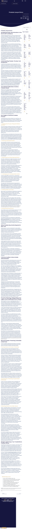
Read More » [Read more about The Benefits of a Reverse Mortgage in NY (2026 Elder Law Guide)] (24, 42)
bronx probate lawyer (3, 490)
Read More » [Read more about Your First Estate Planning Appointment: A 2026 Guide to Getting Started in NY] (24, 100)
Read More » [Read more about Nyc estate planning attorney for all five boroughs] (29, 41)
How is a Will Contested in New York (9, 478)
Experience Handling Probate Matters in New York (11, 485)
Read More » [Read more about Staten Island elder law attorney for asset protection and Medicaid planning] (24, 60)
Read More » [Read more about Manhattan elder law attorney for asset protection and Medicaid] (24, 78)
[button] (14, 1)
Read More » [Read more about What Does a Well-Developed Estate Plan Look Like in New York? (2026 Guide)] (29, 90)
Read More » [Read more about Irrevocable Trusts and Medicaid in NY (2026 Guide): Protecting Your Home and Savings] (24, 112)
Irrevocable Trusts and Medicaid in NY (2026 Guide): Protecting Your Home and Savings (25, 106)
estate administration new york (8, 490)
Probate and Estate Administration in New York (11, 482)
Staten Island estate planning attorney (29, 45)
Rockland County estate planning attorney (29, 53)
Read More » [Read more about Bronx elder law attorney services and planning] (29, 77)
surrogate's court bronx (17, 490)
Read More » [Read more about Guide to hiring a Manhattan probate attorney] (24, 86)
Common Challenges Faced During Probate (10, 483)
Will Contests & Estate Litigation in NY (9, 484)
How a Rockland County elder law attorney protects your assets (25, 65)
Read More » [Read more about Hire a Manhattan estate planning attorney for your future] (29, 69)
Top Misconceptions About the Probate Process (11, 480)
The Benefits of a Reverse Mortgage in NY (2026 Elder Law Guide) (25, 37)
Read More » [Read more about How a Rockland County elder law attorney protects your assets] (24, 69)
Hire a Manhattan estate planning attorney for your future (29, 64)
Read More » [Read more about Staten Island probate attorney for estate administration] (24, 50)
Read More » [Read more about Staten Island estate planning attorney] (29, 48)
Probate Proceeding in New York (8, 481)
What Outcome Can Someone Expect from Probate (11, 479)
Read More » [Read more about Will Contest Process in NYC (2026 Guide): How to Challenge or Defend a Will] (29, 101)
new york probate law (13, 490)
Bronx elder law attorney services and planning (29, 73)
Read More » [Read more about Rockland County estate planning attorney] (29, 56)
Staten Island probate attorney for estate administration (25, 46)
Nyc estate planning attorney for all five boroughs (29, 36)
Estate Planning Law (4, 28)
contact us (5, 470)
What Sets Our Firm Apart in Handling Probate (10, 486)
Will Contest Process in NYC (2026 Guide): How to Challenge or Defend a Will (29, 95)
